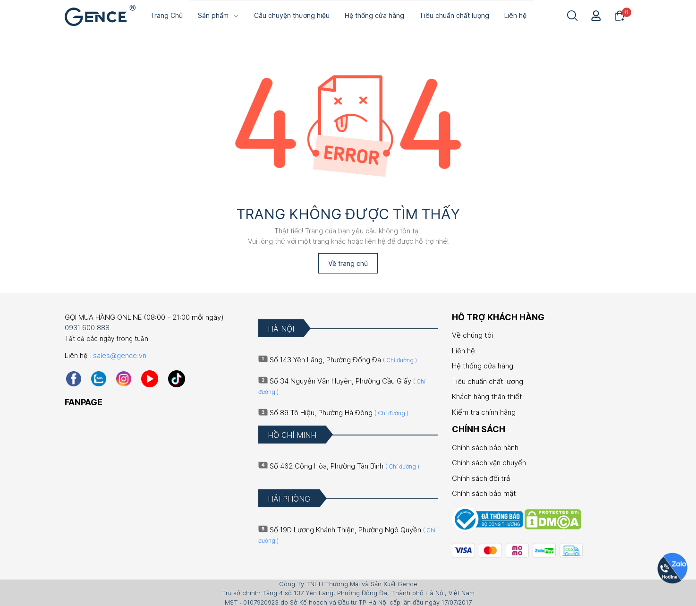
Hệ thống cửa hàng (482, 365)
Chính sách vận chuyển (489, 462)
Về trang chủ (348, 262)
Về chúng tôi (472, 334)
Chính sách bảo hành (485, 446)
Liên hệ (463, 349)
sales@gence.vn (119, 355)
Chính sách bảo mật (484, 492)
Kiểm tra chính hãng (484, 411)
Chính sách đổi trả (481, 477)
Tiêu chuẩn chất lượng (487, 380)
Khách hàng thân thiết (487, 396)
